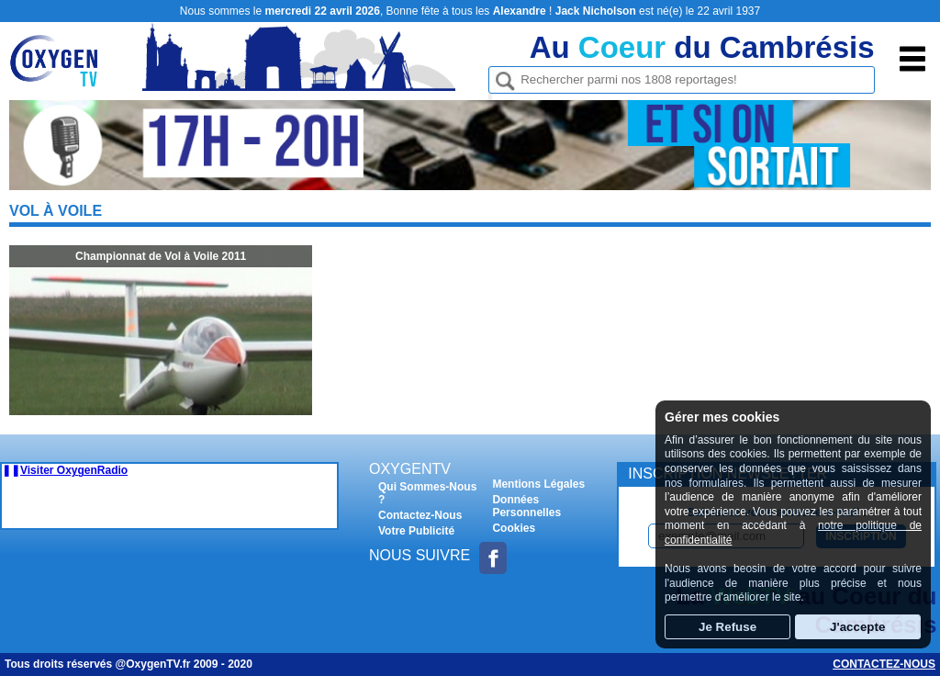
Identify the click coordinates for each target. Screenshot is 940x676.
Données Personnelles (526, 506)
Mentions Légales (538, 484)
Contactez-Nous (420, 515)
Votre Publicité (416, 530)
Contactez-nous (884, 664)
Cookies (513, 528)
